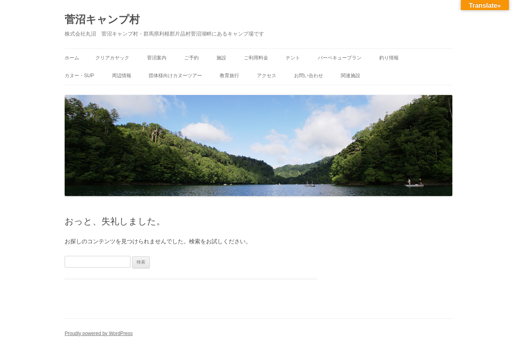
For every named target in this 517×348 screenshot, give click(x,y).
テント (293, 58)
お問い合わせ (308, 75)
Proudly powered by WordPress (99, 333)
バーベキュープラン (339, 58)
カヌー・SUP (79, 75)
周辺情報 (121, 75)
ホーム (72, 58)
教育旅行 (229, 75)
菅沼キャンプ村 (102, 19)
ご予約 (191, 58)
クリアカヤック (112, 58)
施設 (221, 58)
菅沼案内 (156, 58)
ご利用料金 (256, 58)
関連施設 (350, 75)
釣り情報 (389, 58)
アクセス (266, 75)
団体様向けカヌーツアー (175, 75)
